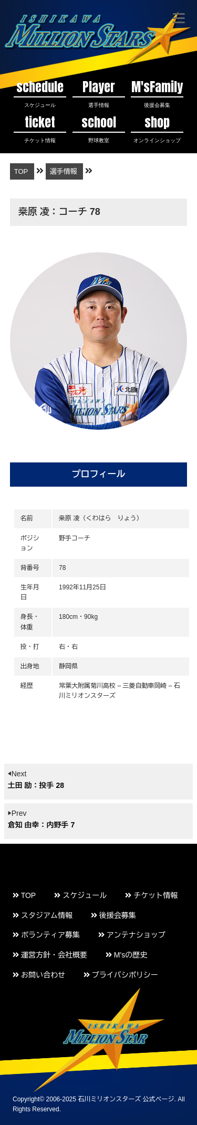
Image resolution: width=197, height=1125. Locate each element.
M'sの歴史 (126, 955)
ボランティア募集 (46, 935)
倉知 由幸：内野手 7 (41, 825)
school (98, 128)
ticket (40, 128)
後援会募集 (113, 915)
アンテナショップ (131, 935)
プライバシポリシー (121, 975)
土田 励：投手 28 (36, 785)
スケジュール (80, 895)
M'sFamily (157, 92)
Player (98, 92)
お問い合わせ (39, 975)
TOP (24, 895)
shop (157, 128)
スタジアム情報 (42, 915)
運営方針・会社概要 (50, 955)
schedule (40, 92)
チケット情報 (151, 895)
